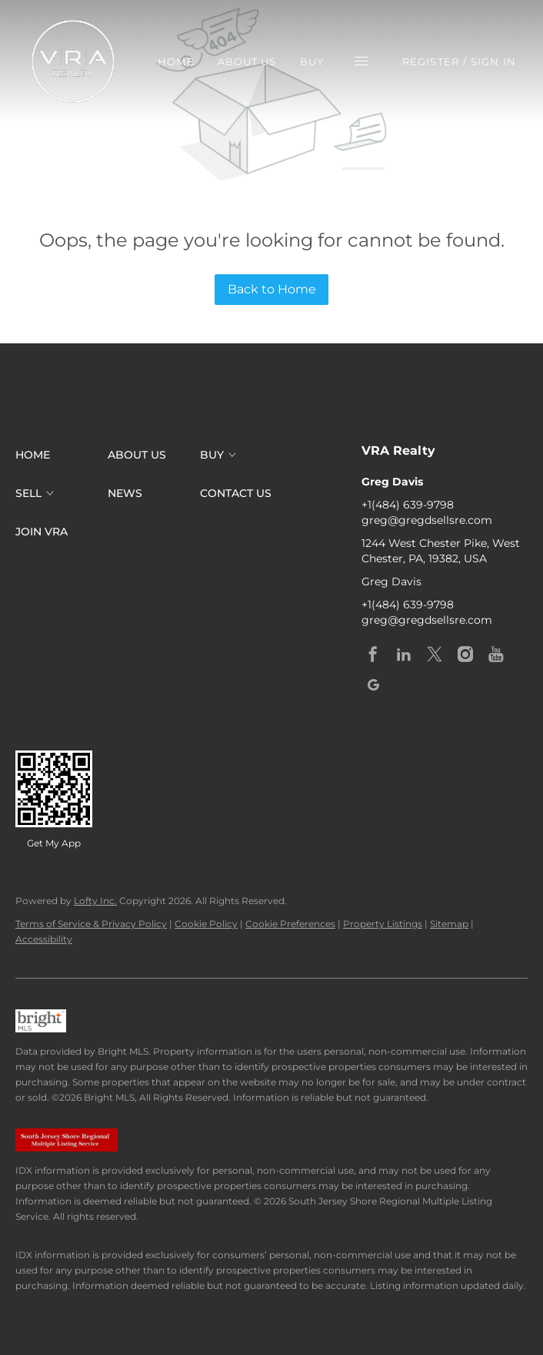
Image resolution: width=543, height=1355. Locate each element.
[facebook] (373, 654)
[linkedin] (403, 654)
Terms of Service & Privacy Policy (91, 923)
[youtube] (496, 654)
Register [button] (430, 61)
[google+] (373, 685)
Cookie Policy (206, 923)
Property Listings (382, 923)
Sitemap (449, 923)
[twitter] (434, 654)
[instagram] (465, 654)
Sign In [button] (493, 61)
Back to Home (272, 289)
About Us (247, 61)
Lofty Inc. (95, 900)
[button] (73, 61)
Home (176, 61)
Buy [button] (312, 61)
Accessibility (43, 939)
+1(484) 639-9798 (407, 505)
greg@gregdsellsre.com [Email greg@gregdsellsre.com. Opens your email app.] (426, 520)
